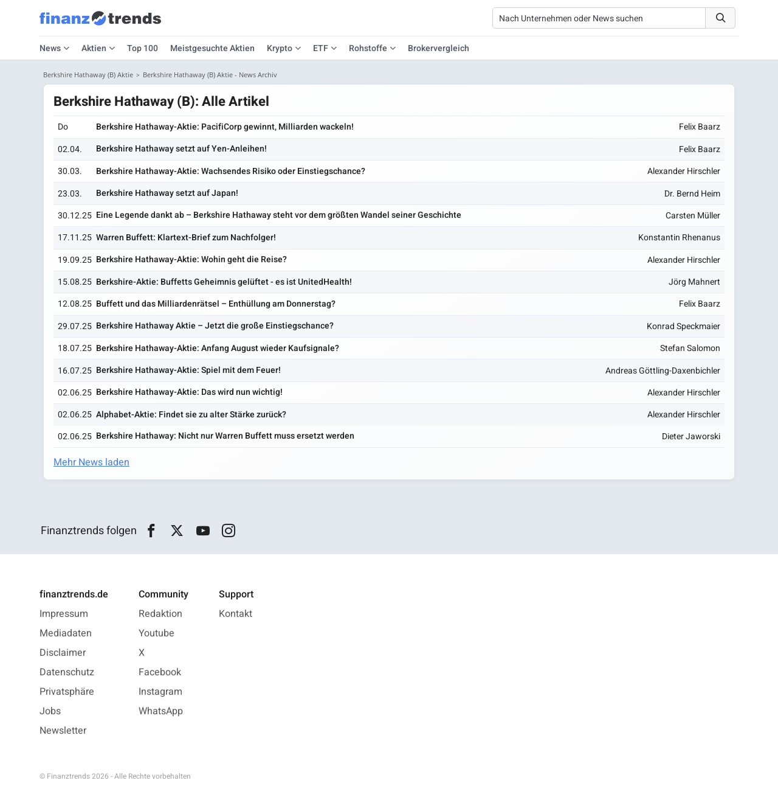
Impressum (64, 614)
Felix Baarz (699, 126)
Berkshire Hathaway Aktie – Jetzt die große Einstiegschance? (215, 325)
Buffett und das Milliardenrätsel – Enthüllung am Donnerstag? (216, 303)
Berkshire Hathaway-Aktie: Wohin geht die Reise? (191, 259)
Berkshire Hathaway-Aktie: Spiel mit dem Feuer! (188, 370)
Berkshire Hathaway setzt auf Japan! (167, 193)
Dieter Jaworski (691, 436)
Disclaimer (63, 652)
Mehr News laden (91, 462)
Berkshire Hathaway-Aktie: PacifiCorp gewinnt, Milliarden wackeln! (225, 126)
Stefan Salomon (690, 348)
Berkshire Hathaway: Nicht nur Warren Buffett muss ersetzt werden (225, 436)
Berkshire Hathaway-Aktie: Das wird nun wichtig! (189, 392)
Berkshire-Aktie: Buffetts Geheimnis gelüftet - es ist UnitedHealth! (224, 282)
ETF (320, 48)
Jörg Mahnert (694, 282)
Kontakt (235, 614)
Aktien (93, 48)
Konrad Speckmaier (683, 326)
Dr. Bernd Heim (692, 193)
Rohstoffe (368, 48)
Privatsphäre (67, 691)
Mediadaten (66, 633)
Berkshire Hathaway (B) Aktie (88, 74)
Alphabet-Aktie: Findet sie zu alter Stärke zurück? (191, 414)
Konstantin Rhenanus (679, 237)
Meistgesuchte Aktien (212, 48)
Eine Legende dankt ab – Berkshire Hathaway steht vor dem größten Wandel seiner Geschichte (278, 215)
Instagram (160, 691)
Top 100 (142, 48)
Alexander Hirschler (683, 171)
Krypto (279, 48)
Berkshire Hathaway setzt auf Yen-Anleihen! (181, 148)
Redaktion (160, 614)
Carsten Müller (693, 215)
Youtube (156, 633)
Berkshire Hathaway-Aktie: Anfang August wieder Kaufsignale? (217, 348)
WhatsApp (161, 711)
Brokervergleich (438, 48)
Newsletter (63, 730)
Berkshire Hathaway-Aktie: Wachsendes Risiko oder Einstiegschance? (230, 171)
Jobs (50, 711)
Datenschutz (67, 672)
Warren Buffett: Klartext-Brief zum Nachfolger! (186, 237)
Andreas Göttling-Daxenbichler (662, 370)
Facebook (160, 672)
